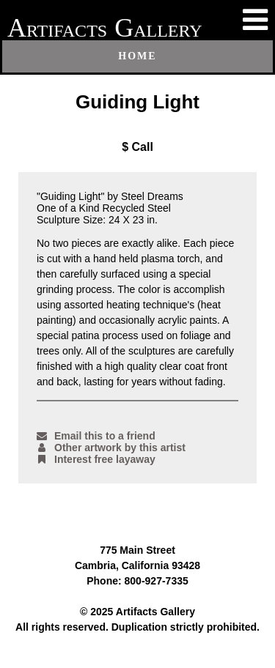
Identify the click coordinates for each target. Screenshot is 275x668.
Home (137, 56)
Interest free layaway (96, 459)
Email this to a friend (96, 436)
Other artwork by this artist (111, 447)
